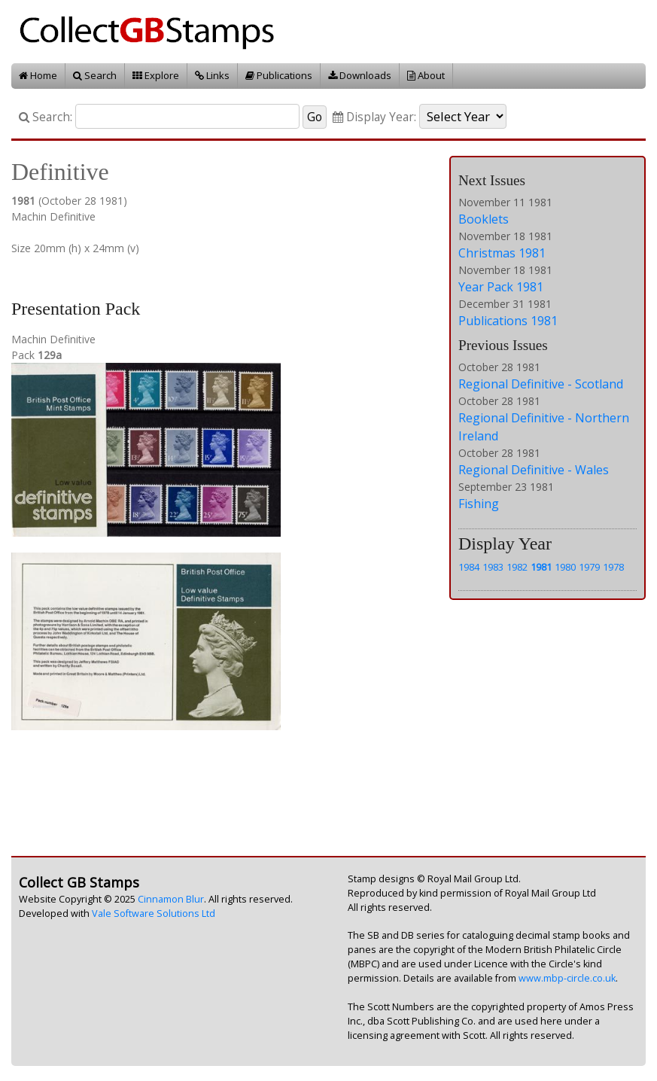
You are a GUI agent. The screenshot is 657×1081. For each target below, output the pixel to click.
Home (38, 75)
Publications (278, 75)
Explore (155, 75)
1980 (565, 567)
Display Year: (374, 117)
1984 (468, 567)
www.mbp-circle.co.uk (567, 978)
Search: (45, 117)
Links (212, 75)
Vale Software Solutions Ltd (153, 913)
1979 (589, 567)
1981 (541, 567)
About (426, 75)
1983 (492, 567)
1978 (613, 567)
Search (95, 75)
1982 (517, 567)
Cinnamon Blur (171, 899)
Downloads (359, 75)
